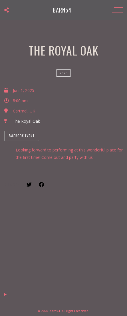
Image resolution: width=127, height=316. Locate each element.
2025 (64, 73)
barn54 (62, 10)
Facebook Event (22, 136)
